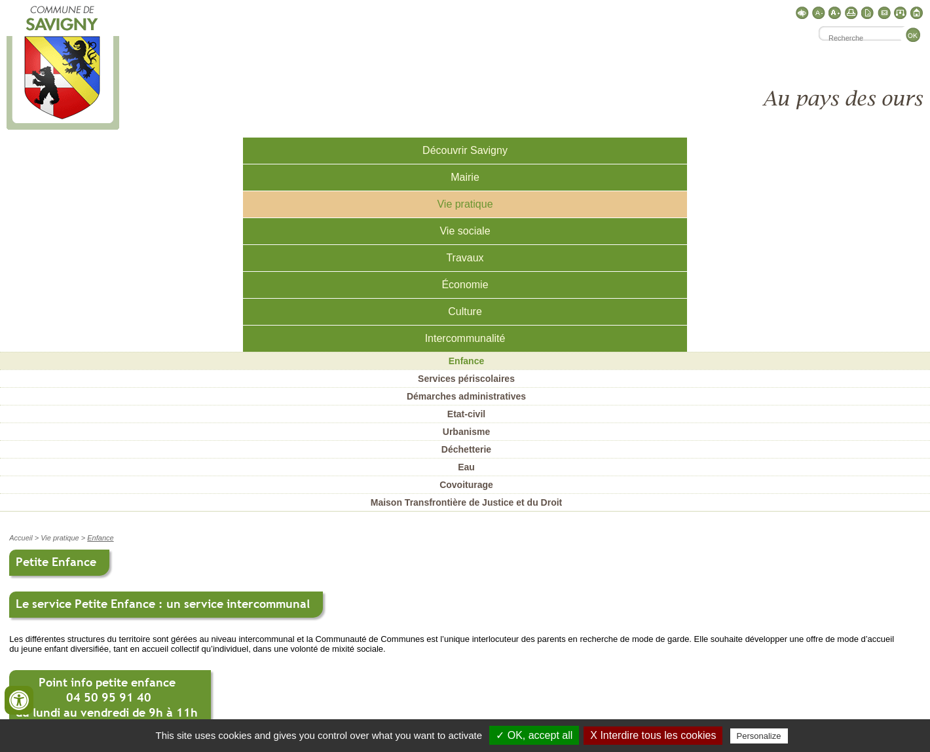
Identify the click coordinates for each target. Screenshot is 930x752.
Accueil (20, 538)
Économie (464, 284)
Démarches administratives (466, 396)
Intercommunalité (465, 338)
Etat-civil (466, 414)
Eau (466, 467)
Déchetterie (466, 449)
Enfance (466, 361)
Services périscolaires (466, 378)
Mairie (465, 177)
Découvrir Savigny (465, 150)
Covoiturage (466, 484)
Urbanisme (466, 431)
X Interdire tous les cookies (653, 735)
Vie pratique (465, 204)
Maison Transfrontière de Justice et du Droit (467, 502)
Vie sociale (464, 230)
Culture (465, 311)
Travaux (464, 257)
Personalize (759, 736)
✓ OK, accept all (534, 735)
